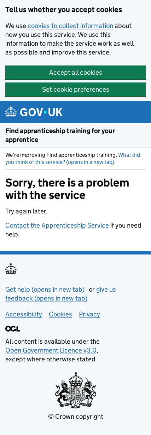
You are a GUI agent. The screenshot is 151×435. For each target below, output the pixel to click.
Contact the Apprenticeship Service (57, 225)
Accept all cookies (75, 72)
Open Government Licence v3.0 (51, 350)
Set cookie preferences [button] (75, 89)
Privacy (89, 314)
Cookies (60, 314)
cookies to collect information (70, 26)
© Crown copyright (75, 416)
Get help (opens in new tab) (45, 289)
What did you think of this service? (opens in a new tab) (72, 158)
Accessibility (23, 314)
